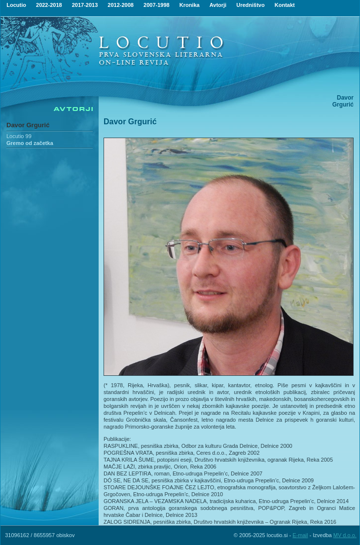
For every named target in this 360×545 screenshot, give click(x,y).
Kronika (190, 5)
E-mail (300, 535)
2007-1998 (157, 5)
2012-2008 (121, 5)
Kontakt (285, 5)
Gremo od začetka (29, 143)
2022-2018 (49, 5)
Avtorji (218, 5)
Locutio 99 (19, 136)
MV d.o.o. (345, 535)
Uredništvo (250, 5)
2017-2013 (85, 5)
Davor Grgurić (27, 125)
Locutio (16, 5)
